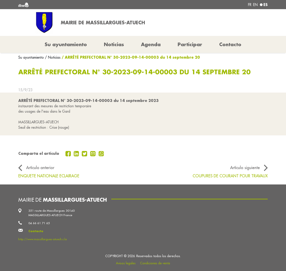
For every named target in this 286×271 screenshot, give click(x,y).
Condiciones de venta (155, 263)
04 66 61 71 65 (39, 223)
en (255, 4)
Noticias (114, 44)
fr (249, 4)
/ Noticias (53, 57)
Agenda (151, 44)
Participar (190, 44)
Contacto (230, 44)
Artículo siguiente (245, 167)
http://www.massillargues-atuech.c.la (42, 239)
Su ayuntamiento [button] (66, 44)
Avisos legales (126, 263)
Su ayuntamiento (31, 57)
